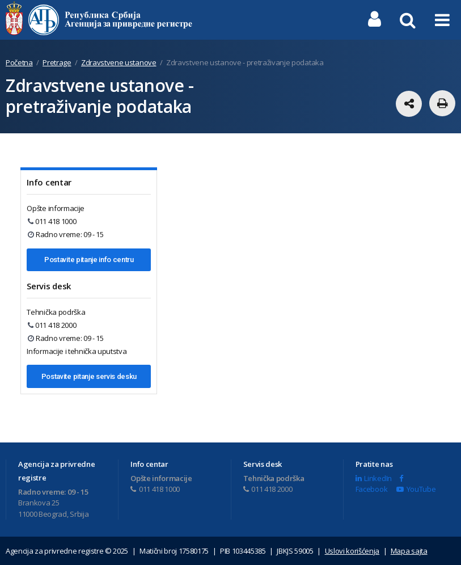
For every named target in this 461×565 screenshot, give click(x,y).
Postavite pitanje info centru (89, 259)
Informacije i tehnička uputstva (76, 351)
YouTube (415, 489)
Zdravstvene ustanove (119, 62)
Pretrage (57, 62)
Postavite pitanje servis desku (89, 376)
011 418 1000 (52, 221)
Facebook (379, 485)
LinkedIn (374, 478)
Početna (19, 62)
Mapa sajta (409, 551)
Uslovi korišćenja (352, 551)
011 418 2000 (52, 325)
